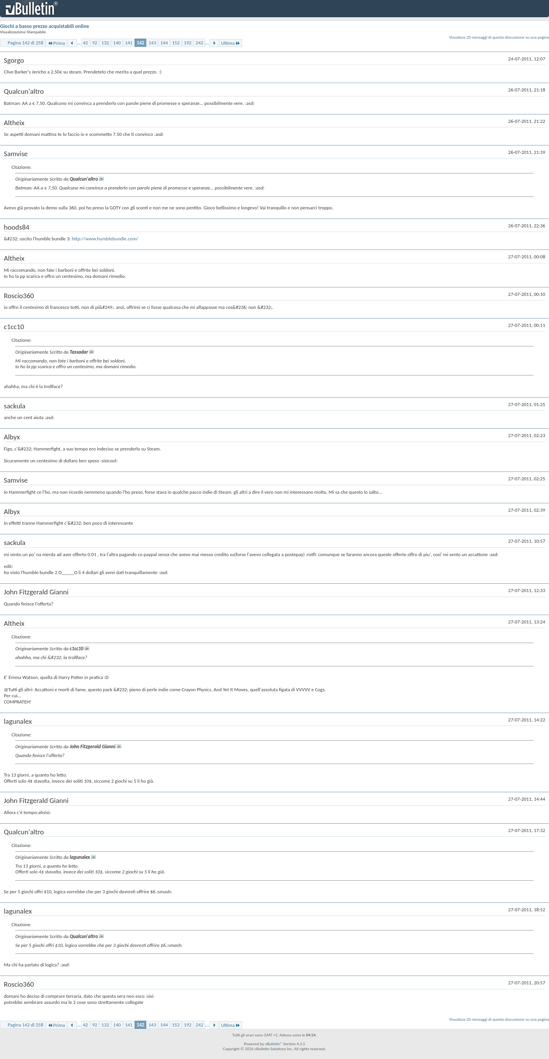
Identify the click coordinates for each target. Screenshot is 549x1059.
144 (164, 43)
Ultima (230, 43)
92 (94, 43)
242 (199, 43)
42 (85, 43)
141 (129, 43)
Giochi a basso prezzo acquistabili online (44, 26)
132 (105, 43)
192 (188, 43)
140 (117, 43)
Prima (56, 43)
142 (140, 43)
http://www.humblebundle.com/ (105, 238)
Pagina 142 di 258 (25, 43)
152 (176, 43)
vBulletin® (273, 1043)
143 (152, 43)
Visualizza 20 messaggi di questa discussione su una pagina (499, 37)
